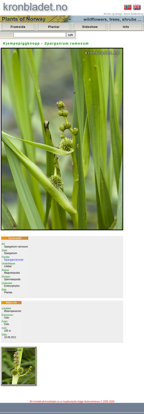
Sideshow (90, 27)
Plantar (54, 27)
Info (126, 27)
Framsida (18, 27)
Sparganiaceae (13, 259)
